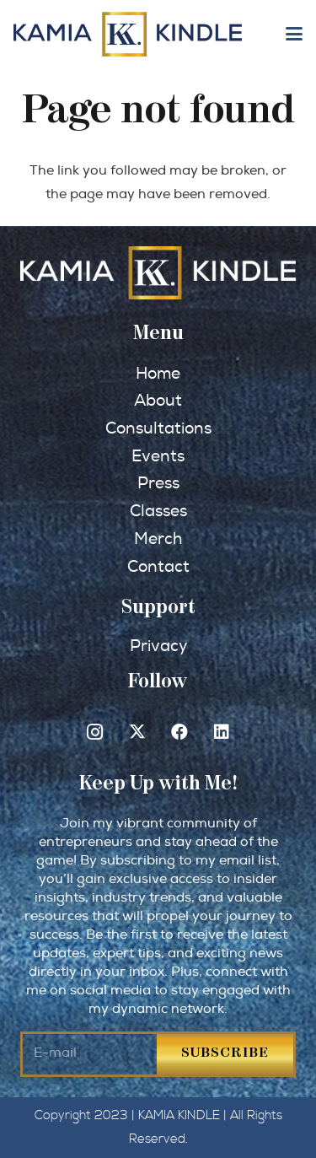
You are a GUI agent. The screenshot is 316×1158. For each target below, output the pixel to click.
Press (158, 483)
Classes (158, 511)
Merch (158, 539)
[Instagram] (95, 732)
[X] (137, 732)
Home (158, 374)
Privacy (158, 646)
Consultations (158, 428)
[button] (294, 33)
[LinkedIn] (222, 732)
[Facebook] (179, 732)
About (158, 400)
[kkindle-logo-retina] (127, 34)
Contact (158, 567)
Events (158, 456)
